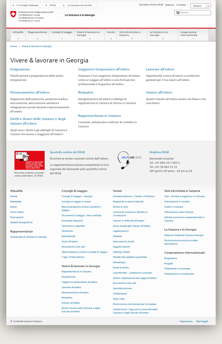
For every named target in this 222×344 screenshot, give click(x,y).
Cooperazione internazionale (193, 35)
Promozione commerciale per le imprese (134, 304)
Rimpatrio (85, 92)
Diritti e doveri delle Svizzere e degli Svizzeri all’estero (81, 310)
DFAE (53, 5)
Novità (13, 196)
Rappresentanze (37, 35)
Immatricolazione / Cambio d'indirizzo (134, 196)
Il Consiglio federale (27, 5)
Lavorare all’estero (160, 69)
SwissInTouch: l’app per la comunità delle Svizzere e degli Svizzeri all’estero (135, 311)
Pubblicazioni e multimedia (179, 274)
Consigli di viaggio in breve (76, 201)
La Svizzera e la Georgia (163, 35)
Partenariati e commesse (177, 269)
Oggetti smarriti (121, 246)
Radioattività (68, 236)
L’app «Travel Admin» (73, 257)
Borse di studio (121, 267)
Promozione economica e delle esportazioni (181, 242)
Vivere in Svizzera (173, 207)
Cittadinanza (120, 293)
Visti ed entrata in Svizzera (132, 35)
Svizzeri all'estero (159, 92)
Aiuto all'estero (70, 241)
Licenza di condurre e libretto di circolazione (130, 214)
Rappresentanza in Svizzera (99, 116)
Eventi (13, 207)
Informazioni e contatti (176, 201)
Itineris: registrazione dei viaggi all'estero (135, 278)
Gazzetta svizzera (122, 288)
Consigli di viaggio (62, 35)
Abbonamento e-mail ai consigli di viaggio (85, 252)
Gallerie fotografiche (21, 222)
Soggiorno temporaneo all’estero (104, 69)
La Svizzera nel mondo (80, 5)
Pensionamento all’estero (29, 92)
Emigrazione (20, 69)
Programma (170, 258)
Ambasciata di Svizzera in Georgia (28, 237)
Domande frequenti (72, 220)
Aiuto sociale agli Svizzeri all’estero (132, 226)
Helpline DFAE (159, 152)
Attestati (117, 236)
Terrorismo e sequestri (73, 226)
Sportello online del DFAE (67, 152)
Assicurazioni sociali (123, 241)
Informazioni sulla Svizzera (178, 212)
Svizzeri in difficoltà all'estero (128, 220)
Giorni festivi (17, 212)
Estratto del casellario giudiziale (130, 257)
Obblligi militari (121, 252)
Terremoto (67, 231)
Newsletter (16, 201)
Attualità (18, 35)
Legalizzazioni (121, 231)
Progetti (168, 263)
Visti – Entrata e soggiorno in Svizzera (184, 196)
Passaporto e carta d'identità (128, 201)
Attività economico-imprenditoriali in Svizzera (184, 219)
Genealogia (119, 262)
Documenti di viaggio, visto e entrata (81, 215)
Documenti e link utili (73, 246)
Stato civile (119, 299)
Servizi (111, 35)
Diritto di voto (120, 207)
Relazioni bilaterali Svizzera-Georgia (183, 235)
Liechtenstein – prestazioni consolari (132, 273)
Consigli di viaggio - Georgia (77, 196)
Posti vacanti (16, 217)
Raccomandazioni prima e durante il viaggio (81, 209)
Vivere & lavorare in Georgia (90, 35)
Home (13, 46)
